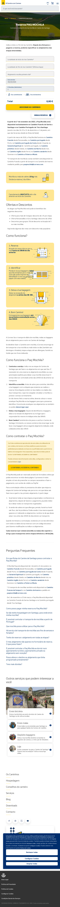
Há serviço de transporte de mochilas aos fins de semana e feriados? (30, 631)
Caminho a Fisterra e (24, 583)
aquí (19, 461)
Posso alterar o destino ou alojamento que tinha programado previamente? (25, 658)
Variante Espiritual (14, 146)
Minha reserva (41, 115)
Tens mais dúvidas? (14, 664)
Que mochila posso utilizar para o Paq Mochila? (25, 626)
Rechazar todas (32, 852)
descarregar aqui (22, 407)
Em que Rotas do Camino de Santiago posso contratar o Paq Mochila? (29, 559)
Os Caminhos (12, 774)
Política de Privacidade (8, 884)
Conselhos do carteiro (17, 786)
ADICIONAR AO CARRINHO (30, 107)
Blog (8, 799)
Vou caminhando (14, 94)
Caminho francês (13, 569)
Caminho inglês (15, 151)
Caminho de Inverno (33, 590)
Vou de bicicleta (32, 94)
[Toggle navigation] (57, 2)
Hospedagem (12, 780)
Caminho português (37, 140)
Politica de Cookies (7, 889)
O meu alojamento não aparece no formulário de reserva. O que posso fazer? (29, 643)
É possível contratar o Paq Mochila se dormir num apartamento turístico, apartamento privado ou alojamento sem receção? (26, 650)
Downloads (11, 805)
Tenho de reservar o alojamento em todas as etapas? (27, 637)
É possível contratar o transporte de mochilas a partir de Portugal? (29, 620)
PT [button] (48, 3)
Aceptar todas (32, 864)
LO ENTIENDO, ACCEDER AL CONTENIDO (25, 468)
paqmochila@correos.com (33, 164)
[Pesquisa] (30, 8)
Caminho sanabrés (40, 151)
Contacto (10, 811)
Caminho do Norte (34, 149)
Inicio (6, 18)
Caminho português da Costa (26, 143)
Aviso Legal (4, 879)
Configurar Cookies (7, 894)
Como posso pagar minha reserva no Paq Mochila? (26, 608)
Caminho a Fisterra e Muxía (27, 154)
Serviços (13, 18)
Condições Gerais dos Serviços (10, 898)
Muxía (34, 583)
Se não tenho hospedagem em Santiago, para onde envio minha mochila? (29, 614)
